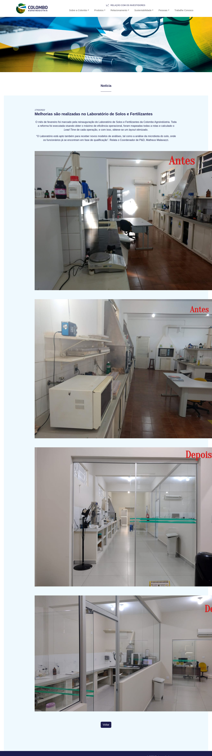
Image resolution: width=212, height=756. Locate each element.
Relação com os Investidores (128, 5)
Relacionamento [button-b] (119, 10)
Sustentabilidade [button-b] (142, 10)
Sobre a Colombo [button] (78, 10)
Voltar (106, 724)
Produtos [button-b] (99, 10)
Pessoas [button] (163, 10)
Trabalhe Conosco (183, 10)
